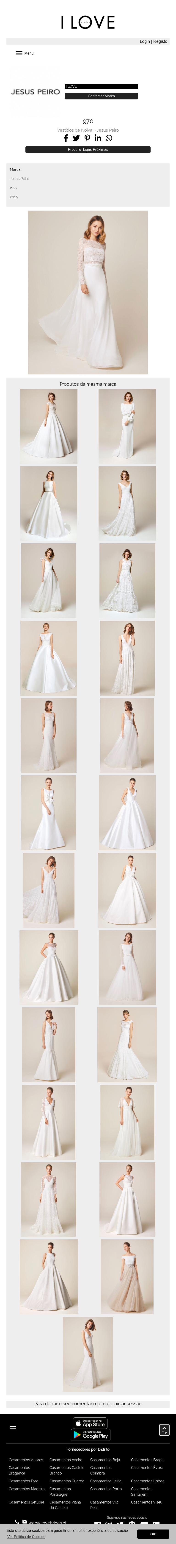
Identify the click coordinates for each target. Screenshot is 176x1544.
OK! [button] (153, 1534)
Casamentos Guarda (67, 1481)
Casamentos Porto (106, 1489)
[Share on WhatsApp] (108, 138)
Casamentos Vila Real (104, 1505)
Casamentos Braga (147, 1460)
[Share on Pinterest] (87, 138)
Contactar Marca (101, 96)
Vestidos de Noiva (74, 130)
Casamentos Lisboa (148, 1481)
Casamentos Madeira (27, 1489)
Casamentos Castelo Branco (67, 1470)
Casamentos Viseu (146, 1502)
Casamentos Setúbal (26, 1502)
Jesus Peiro (108, 130)
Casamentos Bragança (19, 1470)
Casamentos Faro (23, 1481)
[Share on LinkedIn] (97, 138)
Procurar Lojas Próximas (88, 149)
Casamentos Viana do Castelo (65, 1505)
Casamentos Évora (147, 1468)
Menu (24, 53)
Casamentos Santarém (141, 1492)
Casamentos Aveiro (66, 1460)
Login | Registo (153, 41)
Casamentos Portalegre (60, 1492)
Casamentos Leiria (105, 1481)
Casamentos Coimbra (101, 1470)
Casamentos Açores (26, 1460)
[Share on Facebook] (66, 138)
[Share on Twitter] (76, 138)
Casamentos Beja (105, 1460)
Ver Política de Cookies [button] (26, 1537)
